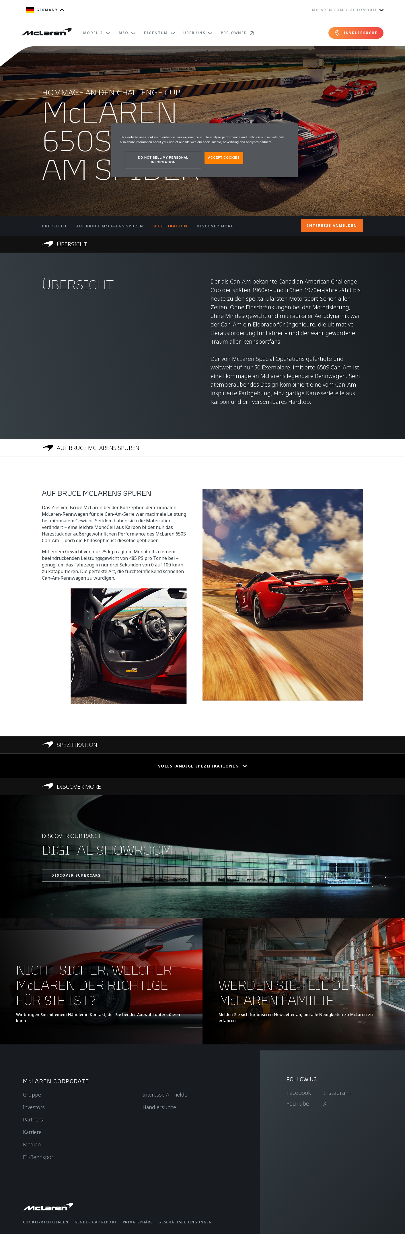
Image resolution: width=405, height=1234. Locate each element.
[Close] (289, 130)
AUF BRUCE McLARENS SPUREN (109, 226)
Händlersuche (159, 1107)
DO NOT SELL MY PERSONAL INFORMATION (163, 160)
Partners (33, 1119)
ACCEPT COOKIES (224, 157)
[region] (204, 150)
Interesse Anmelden (166, 1094)
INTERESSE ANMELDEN (332, 225)
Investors (34, 1107)
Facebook (299, 1093)
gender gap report (96, 1222)
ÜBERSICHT (54, 226)
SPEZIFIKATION (170, 226)
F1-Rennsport (39, 1157)
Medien (32, 1144)
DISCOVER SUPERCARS (76, 875)
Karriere (32, 1132)
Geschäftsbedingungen (185, 1222)
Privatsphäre (138, 1222)
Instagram (337, 1093)
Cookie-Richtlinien (46, 1222)
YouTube (298, 1103)
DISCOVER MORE (215, 226)
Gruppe (32, 1094)
